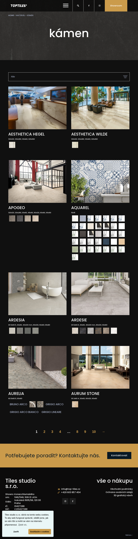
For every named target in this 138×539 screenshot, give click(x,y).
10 (94, 432)
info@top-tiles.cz (70, 489)
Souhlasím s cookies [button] (39, 532)
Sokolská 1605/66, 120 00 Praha (27, 502)
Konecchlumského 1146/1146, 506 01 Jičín (25, 496)
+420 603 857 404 (71, 492)
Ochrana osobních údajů (119, 492)
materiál (20, 15)
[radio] (12, 145)
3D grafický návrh (123, 495)
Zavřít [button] (16, 532)
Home (11, 15)
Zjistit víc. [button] (22, 525)
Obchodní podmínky (121, 489)
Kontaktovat (119, 455)
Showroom (116, 5)
